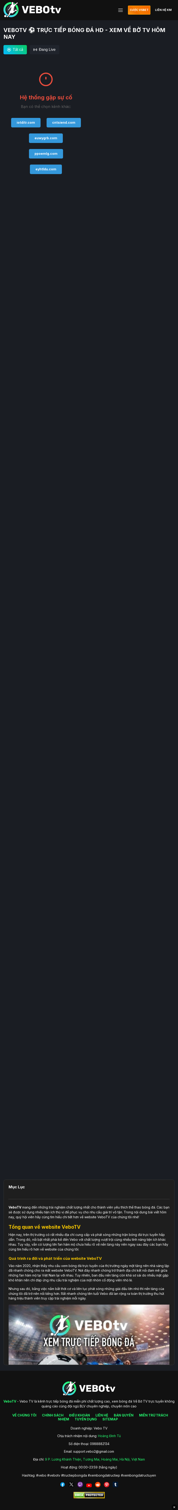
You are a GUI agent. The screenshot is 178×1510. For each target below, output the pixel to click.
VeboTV (15, 1207)
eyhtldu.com (45, 169)
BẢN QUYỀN (124, 1415)
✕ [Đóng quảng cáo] (174, 1507)
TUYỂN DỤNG (86, 1419)
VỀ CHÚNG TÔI (24, 1415)
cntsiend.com (63, 122)
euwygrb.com (46, 138)
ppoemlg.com (46, 154)
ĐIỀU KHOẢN (79, 1415)
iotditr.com (26, 122)
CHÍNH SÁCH (53, 1415)
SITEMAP (110, 1419)
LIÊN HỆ (101, 1415)
